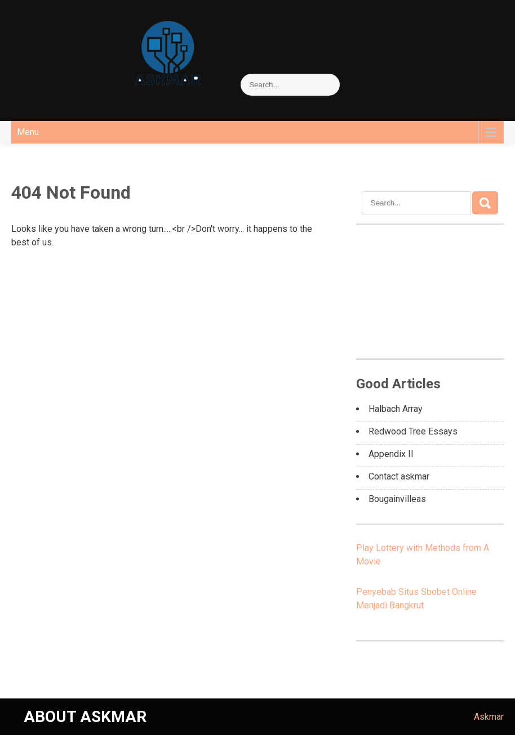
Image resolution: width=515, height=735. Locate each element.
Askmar (489, 716)
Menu (28, 132)
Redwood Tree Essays (413, 431)
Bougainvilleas (397, 499)
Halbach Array (396, 409)
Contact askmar (399, 476)
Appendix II (391, 454)
